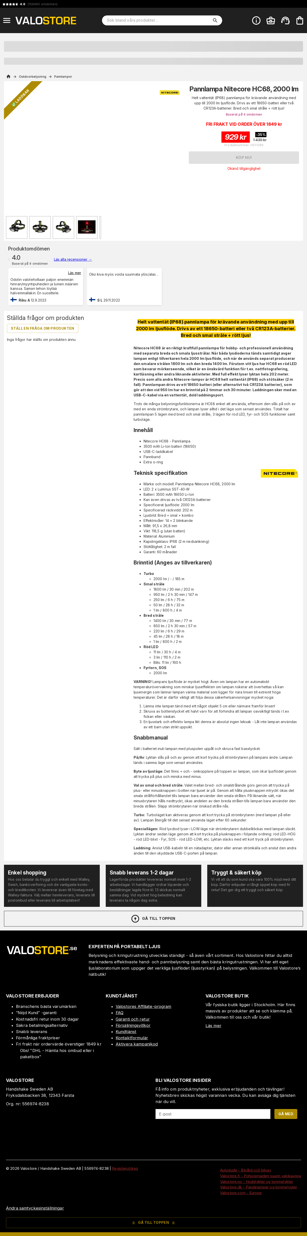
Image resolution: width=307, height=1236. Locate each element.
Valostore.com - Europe (241, 1192)
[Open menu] (6, 20)
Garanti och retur (133, 1019)
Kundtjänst (126, 1031)
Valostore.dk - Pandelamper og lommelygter (258, 1187)
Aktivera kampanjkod (137, 1044)
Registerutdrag (125, 1168)
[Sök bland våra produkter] (158, 20)
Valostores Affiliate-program (143, 1006)
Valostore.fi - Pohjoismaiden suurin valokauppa (260, 1176)
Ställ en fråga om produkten (42, 328)
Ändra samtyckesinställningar (35, 1208)
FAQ (119, 1012)
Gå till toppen (153, 919)
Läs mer (74, 273)
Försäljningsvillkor (133, 1025)
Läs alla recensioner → (73, 259)
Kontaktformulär (132, 1037)
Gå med (285, 1114)
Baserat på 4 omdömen (244, 114)
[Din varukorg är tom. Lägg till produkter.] (300, 20)
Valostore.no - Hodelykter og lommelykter (256, 1181)
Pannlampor (63, 76)
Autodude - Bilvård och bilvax (245, 1170)
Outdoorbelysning (32, 76)
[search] (215, 20)
